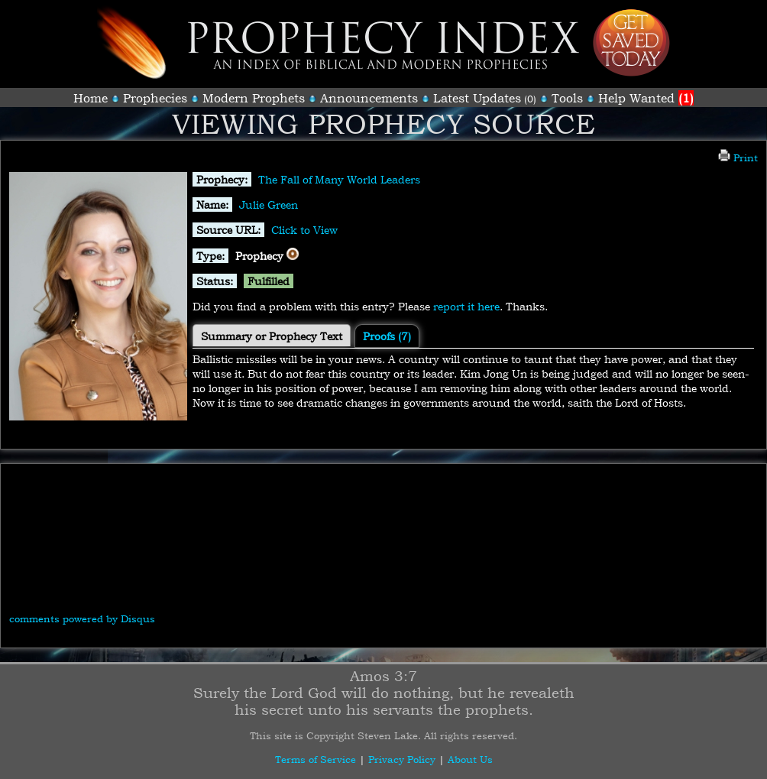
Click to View (304, 229)
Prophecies (155, 97)
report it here (466, 306)
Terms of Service (315, 759)
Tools (567, 97)
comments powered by (82, 618)
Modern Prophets (253, 97)
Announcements (369, 97)
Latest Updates (477, 97)
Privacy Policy (401, 759)
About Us (470, 759)
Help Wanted (646, 97)
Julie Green (268, 204)
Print (738, 157)
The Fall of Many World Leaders (339, 179)
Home (90, 97)
